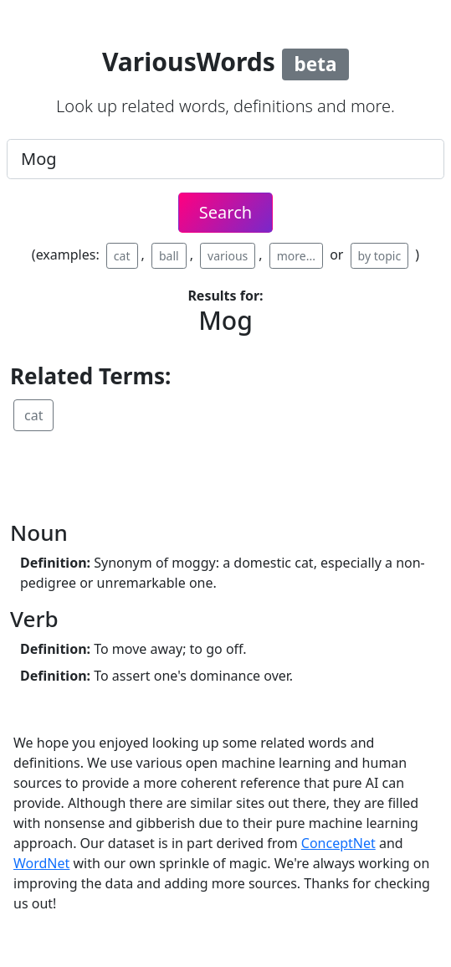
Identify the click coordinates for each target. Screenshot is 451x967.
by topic (380, 256)
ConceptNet (338, 843)
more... (296, 256)
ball (169, 256)
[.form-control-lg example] (225, 159)
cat (122, 256)
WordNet (41, 863)
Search (225, 212)
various (228, 256)
